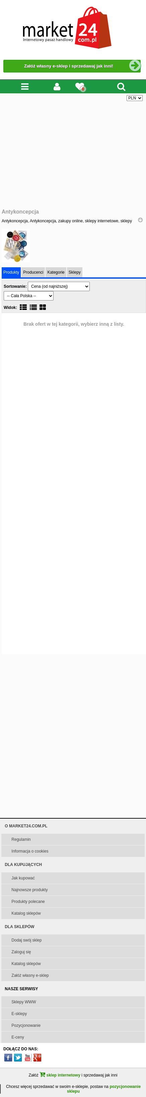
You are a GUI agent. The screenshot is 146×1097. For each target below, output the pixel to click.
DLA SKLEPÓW (19, 926)
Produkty (11, 272)
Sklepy (75, 272)
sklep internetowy (60, 1075)
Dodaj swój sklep (26, 940)
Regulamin (20, 839)
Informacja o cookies (29, 851)
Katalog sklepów (26, 913)
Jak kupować (22, 878)
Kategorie (55, 272)
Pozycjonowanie (26, 1025)
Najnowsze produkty (29, 889)
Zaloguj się (21, 952)
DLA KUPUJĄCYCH (23, 864)
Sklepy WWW (23, 1002)
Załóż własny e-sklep (30, 975)
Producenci (33, 272)
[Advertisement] (73, 154)
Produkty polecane (28, 901)
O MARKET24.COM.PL (26, 826)
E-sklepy (19, 1013)
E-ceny (17, 1037)
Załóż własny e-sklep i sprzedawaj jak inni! (82, 66)
